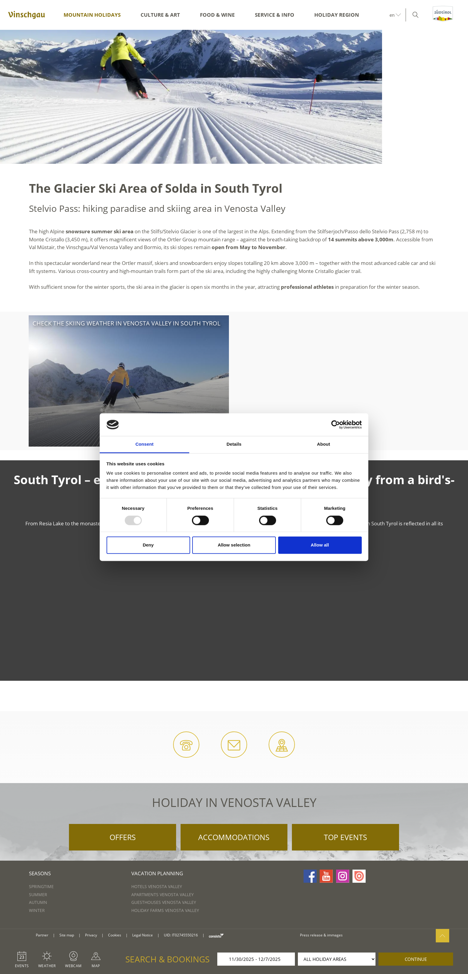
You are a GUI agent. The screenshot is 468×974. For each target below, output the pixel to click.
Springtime (41, 886)
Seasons (40, 873)
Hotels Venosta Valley (156, 886)
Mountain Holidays (92, 14)
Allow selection (234, 545)
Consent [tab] (145, 444)
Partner (42, 935)
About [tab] (323, 444)
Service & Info (274, 14)
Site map (66, 935)
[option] (234, 97)
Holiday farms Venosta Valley (165, 910)
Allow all (320, 545)
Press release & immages (321, 935)
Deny (148, 545)
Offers (123, 837)
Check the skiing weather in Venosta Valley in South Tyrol (126, 323)
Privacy (91, 935)
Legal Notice (142, 935)
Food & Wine (217, 14)
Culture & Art (160, 14)
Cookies (114, 935)
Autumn (38, 902)
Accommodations (234, 837)
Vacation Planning (157, 873)
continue (416, 959)
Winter (37, 910)
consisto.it (216, 935)
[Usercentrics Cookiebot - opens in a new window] (336, 424)
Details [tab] (234, 444)
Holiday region (336, 14)
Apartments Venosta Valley (162, 894)
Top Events (345, 837)
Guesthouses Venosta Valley (163, 902)
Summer (38, 894)
